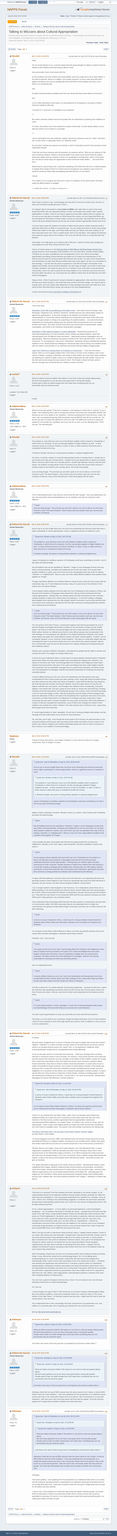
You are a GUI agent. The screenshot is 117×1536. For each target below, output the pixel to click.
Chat (67, 16)
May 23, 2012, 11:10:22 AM (40, 757)
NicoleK (16, 56)
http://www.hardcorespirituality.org (49, 1312)
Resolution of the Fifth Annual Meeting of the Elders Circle (53, 310)
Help (91, 1533)
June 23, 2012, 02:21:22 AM (40, 1188)
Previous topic (92, 43)
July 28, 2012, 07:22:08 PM (40, 1319)
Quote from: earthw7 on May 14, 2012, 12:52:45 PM (53, 1324)
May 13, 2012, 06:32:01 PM (40, 301)
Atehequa (16, 1319)
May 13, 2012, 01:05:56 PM (40, 56)
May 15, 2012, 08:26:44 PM (40, 524)
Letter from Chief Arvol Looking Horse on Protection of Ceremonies (57, 351)
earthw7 (16, 374)
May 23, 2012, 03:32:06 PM (40, 1033)
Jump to (76, 1519)
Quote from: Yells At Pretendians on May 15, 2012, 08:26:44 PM (57, 762)
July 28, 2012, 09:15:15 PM (40, 1353)
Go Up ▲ (108, 1533)
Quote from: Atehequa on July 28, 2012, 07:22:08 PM (53, 1358)
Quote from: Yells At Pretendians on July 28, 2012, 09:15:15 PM (57, 1416)
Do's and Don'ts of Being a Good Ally (64, 292)
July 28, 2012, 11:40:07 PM (40, 1411)
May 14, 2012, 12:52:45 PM (40, 374)
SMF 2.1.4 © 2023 (11, 1533)
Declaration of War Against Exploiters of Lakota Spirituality (53, 332)
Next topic (104, 43)
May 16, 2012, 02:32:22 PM (40, 736)
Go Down (11, 49)
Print (106, 49)
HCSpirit (16, 1188)
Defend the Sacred (21, 198)
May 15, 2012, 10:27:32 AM (40, 437)
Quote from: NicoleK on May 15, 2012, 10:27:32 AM (53, 537)
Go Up (10, 1509)
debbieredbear (19, 406)
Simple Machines (23, 1533)
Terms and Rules (99, 1533)
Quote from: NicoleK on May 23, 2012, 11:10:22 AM (53, 1083)
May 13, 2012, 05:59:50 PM (40, 198)
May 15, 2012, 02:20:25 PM (40, 486)
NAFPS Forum (17, 9)
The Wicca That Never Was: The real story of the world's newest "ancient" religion (62, 1132)
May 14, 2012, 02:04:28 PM (40, 406)
